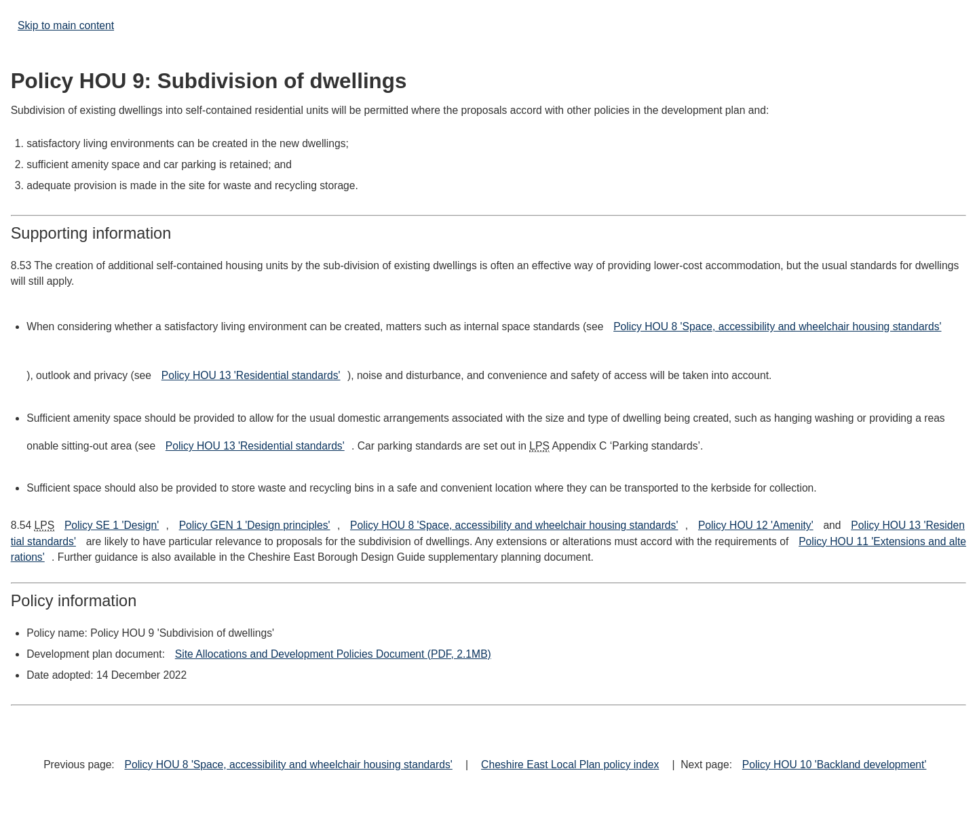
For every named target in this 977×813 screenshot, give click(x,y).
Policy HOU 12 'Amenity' (755, 525)
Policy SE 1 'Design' (111, 525)
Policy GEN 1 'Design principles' (254, 525)
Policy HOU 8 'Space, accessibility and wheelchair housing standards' (777, 326)
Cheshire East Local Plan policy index (570, 764)
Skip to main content (66, 25)
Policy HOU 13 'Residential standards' (251, 375)
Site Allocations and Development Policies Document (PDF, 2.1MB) (333, 654)
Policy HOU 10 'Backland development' (834, 764)
